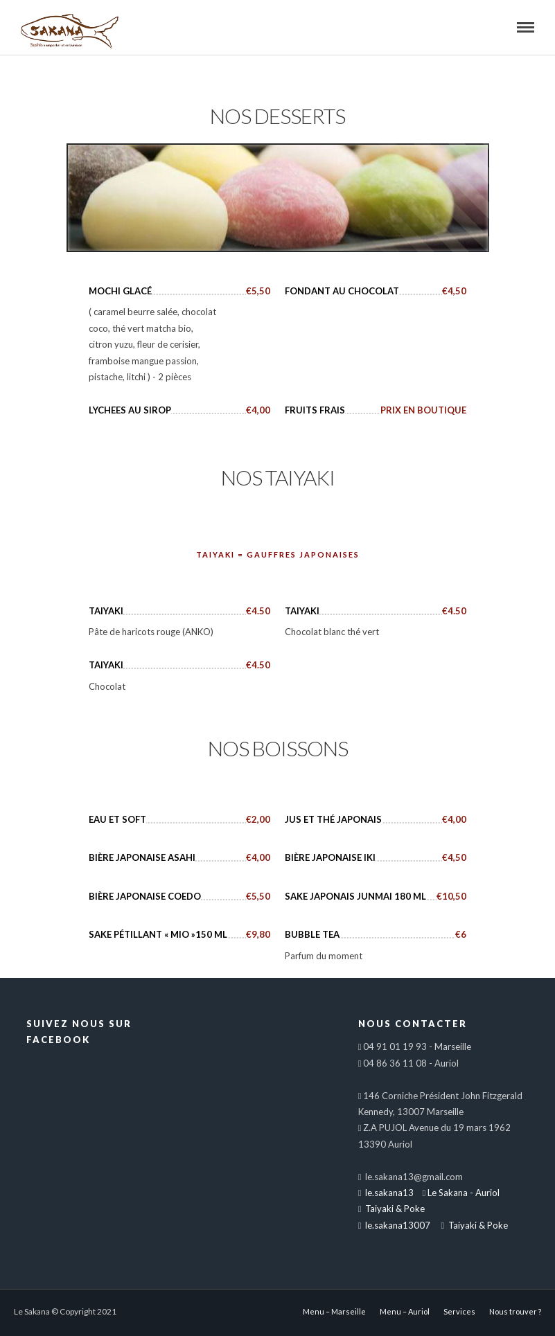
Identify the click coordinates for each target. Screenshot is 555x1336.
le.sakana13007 (396, 1225)
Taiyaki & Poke (394, 1208)
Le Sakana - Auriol (464, 1192)
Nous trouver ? (515, 1311)
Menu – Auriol (405, 1311)
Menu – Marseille (334, 1311)
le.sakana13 (388, 1192)
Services (459, 1311)
